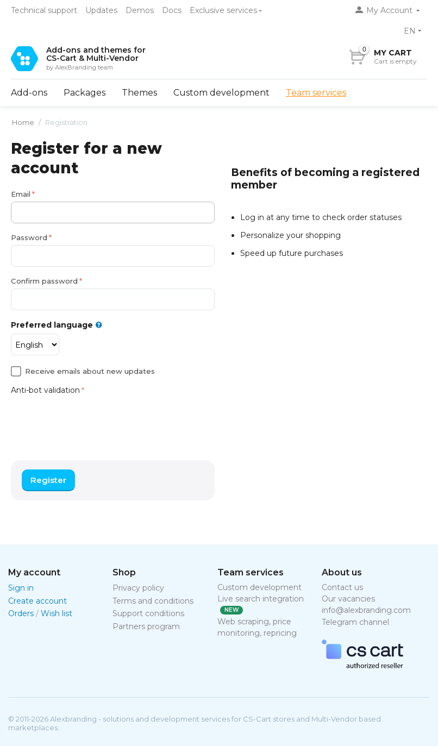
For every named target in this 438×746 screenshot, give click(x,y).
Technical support (44, 10)
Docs (172, 10)
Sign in (21, 588)
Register (48, 480)
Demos (140, 10)
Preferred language (56, 325)
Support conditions (148, 613)
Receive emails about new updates (90, 371)
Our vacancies (348, 599)
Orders (21, 613)
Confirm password (44, 281)
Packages (84, 92)
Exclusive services (223, 10)
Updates (101, 10)
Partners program (146, 626)
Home (23, 122)
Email (20, 194)
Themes (139, 92)
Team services (316, 92)
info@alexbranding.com (366, 610)
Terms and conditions (152, 601)
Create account (37, 601)
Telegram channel (355, 622)
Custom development (221, 92)
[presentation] (93, 419)
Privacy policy (138, 588)
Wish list (56, 613)
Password (29, 237)
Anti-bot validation (45, 390)
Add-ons (29, 92)
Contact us (342, 587)
